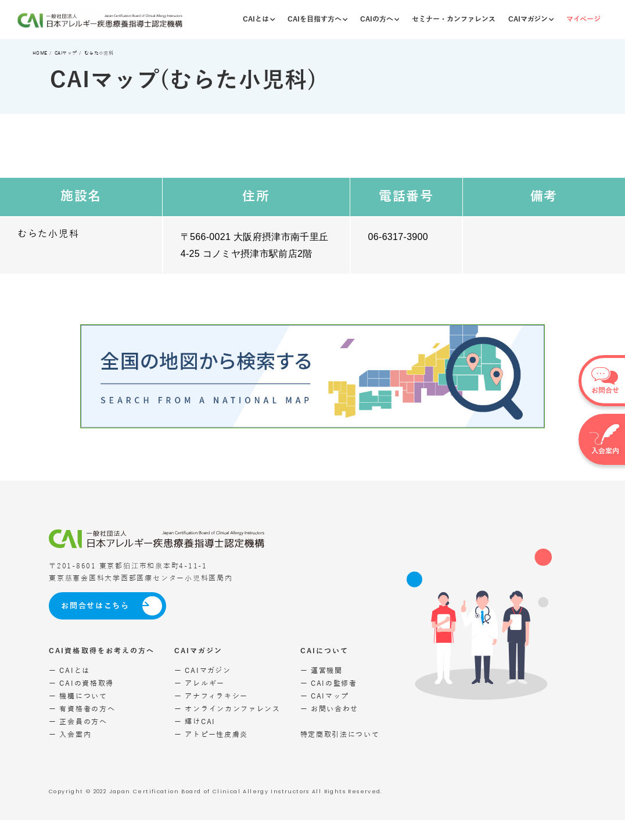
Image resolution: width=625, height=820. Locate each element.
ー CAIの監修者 (328, 683)
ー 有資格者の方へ (82, 709)
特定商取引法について (340, 735)
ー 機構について (78, 696)
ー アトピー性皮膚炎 (211, 735)
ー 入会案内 (70, 735)
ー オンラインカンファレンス (227, 709)
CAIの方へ (379, 19)
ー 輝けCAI (194, 722)
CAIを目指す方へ (317, 19)
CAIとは (259, 19)
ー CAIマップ (325, 696)
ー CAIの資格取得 (81, 683)
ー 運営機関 (321, 671)
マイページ (583, 19)
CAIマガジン (531, 19)
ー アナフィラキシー (211, 696)
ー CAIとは (69, 671)
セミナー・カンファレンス (453, 19)
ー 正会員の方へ (78, 722)
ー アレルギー (199, 683)
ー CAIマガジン (202, 671)
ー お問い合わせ (329, 709)
